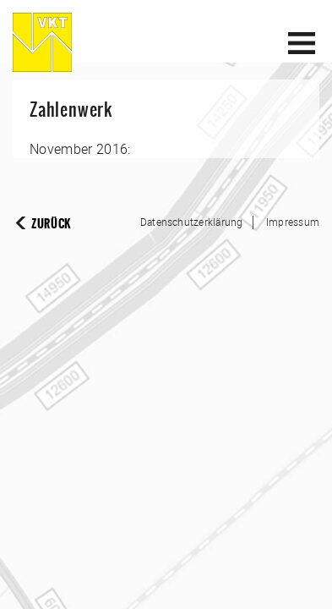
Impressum (292, 221)
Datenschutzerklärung (191, 221)
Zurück (51, 224)
